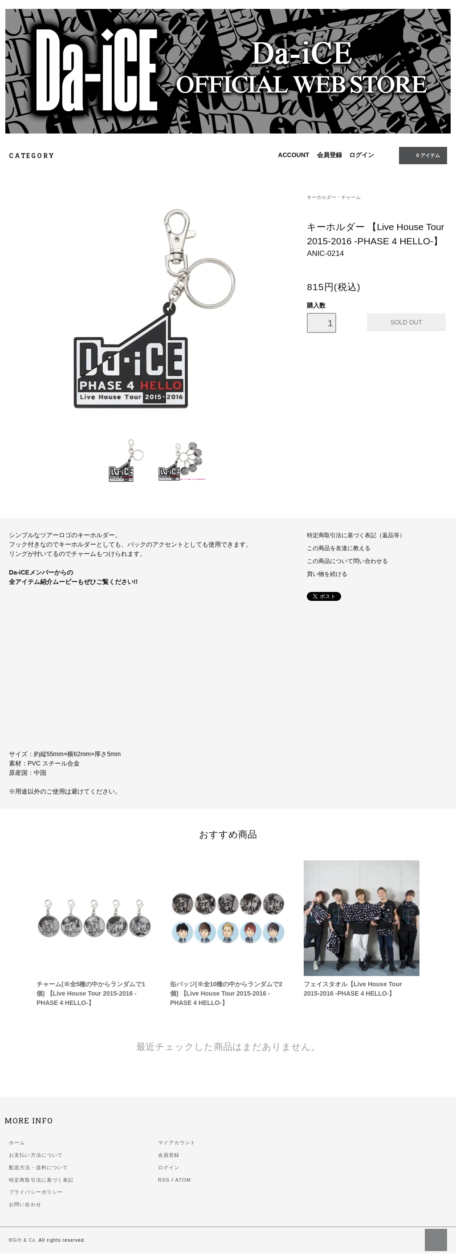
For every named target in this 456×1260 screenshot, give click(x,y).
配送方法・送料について (38, 1167)
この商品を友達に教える (338, 548)
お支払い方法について (36, 1155)
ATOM (183, 1180)
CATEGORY (37, 155)
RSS (164, 1180)
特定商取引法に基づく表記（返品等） (356, 535)
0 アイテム (422, 154)
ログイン (361, 154)
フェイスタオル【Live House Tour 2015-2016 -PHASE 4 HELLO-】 (353, 988)
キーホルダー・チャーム (334, 197)
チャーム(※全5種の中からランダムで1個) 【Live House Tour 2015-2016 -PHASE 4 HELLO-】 (91, 993)
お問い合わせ (25, 1204)
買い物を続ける (327, 574)
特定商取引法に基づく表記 (41, 1180)
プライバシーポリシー (36, 1192)
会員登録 (329, 154)
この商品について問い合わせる (347, 561)
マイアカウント (177, 1142)
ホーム (17, 1142)
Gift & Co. (25, 1240)
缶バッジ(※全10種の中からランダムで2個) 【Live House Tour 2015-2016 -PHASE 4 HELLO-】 (226, 993)
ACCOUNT (293, 154)
